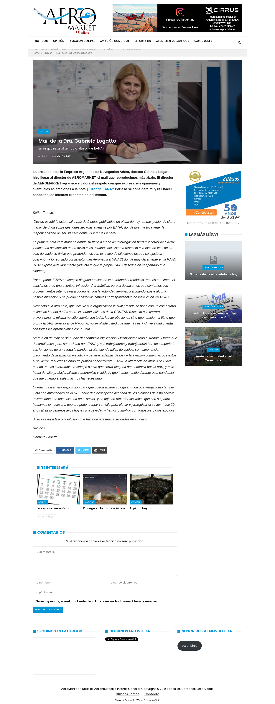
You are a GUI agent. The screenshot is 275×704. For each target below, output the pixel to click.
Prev (41, 516)
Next (51, 516)
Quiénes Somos (127, 694)
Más (220, 41)
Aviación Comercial (114, 41)
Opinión (58, 41)
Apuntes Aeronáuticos (172, 41)
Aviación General (82, 41)
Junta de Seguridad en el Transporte (213, 358)
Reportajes (143, 41)
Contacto (151, 694)
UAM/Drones (203, 41)
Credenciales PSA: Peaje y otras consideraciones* (213, 315)
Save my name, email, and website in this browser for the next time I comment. (97, 601)
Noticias (41, 41)
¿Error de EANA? (100, 189)
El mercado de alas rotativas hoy (213, 274)
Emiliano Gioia (152, 700)
